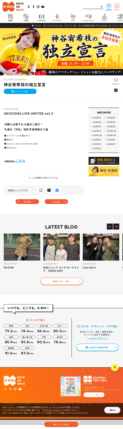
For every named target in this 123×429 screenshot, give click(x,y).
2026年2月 (111, 129)
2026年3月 (97, 129)
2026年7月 (97, 120)
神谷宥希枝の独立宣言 (25, 84)
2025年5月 (97, 151)
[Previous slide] (110, 231)
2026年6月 (111, 120)
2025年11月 (98, 137)
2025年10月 (112, 137)
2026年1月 (97, 133)
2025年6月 (111, 146)
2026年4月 (111, 124)
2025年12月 (112, 133)
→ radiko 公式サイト (97, 342)
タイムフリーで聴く (23, 92)
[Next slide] (116, 231)
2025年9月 (97, 142)
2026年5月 (97, 124)
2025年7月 (97, 146)
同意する (112, 410)
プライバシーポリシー (52, 410)
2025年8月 (111, 142)
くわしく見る (94, 399)
